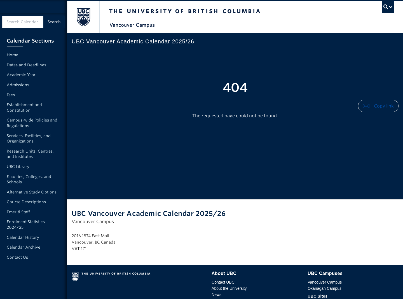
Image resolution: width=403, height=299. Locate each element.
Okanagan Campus (324, 288)
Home (12, 55)
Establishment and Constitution (24, 107)
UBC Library (18, 166)
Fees (11, 95)
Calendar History (23, 237)
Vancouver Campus (325, 282)
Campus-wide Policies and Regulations (32, 123)
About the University (229, 288)
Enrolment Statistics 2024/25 (26, 224)
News (216, 294)
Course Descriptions (26, 202)
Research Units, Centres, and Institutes (30, 154)
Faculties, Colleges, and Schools (29, 179)
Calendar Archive (23, 247)
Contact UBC (223, 282)
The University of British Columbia (83, 17)
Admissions (18, 85)
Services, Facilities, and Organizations (29, 139)
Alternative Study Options (32, 192)
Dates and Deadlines (26, 65)
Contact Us (17, 257)
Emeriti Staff (18, 212)
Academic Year (21, 75)
